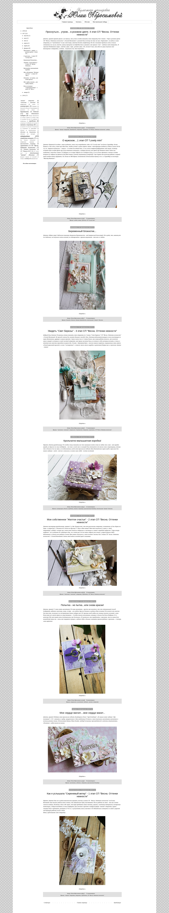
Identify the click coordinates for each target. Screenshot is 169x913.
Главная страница (67, 22)
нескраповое (25, 128)
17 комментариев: (90, 428)
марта (26, 46)
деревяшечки (73, 129)
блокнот (68, 320)
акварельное (73, 429)
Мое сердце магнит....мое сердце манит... (82, 712)
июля (25, 38)
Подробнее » (82, 123)
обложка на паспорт (27, 134)
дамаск (33, 109)
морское (23, 126)
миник (79, 220)
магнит (91, 702)
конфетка (35, 119)
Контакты (78, 22)
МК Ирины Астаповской (78, 156)
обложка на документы (28, 132)
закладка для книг (26, 119)
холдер (21, 158)
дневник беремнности (81, 320)
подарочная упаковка (27, 142)
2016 (23, 95)
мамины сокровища (79, 508)
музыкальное (36, 126)
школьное (33, 158)
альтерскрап (60, 508)
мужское (84, 220)
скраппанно (85, 129)
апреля (26, 43)
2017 (23, 33)
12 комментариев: (90, 127)
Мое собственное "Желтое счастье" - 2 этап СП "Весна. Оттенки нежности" (82, 521)
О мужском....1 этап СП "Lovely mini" (82, 140)
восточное (22, 109)
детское (73, 320)
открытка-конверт (26, 138)
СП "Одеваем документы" (28, 149)
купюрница (22, 123)
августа (26, 35)
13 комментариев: (90, 218)
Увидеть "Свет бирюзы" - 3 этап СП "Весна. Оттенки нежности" (82, 331)
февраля (26, 48)
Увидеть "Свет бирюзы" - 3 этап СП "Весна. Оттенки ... (31, 64)
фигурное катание (24, 156)
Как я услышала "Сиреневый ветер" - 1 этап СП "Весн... (31, 87)
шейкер (108, 129)
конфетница (23, 121)
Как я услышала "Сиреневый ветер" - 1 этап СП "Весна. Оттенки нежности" (82, 795)
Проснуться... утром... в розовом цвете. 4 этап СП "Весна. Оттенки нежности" (82, 33)
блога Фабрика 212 (110, 615)
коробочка (70, 508)
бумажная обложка (24, 108)
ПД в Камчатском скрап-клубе (100, 449)
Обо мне (87, 22)
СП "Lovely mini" (91, 220)
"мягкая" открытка (64, 129)
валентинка (80, 702)
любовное (86, 702)
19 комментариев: (90, 780)
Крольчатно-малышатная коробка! (82, 440)
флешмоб (34, 156)
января (26, 92)
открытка (79, 129)
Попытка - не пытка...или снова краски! (82, 605)
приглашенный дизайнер (90, 508)
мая (25, 40)
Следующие (47, 902)
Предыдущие (117, 902)
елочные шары (35, 117)
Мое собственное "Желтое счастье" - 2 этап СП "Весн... (31, 74)
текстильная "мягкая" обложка (95, 320)
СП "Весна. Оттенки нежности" (97, 129)
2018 (23, 31)
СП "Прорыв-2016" (25, 151)
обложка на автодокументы (28, 130)
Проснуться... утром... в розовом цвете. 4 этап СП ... (31, 52)
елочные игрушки (26, 117)
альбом (75, 220)
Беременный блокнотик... (82, 231)
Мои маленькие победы (100, 22)
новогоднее (33, 128)
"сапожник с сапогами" (63, 429)
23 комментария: (90, 592)
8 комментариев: (90, 700)
